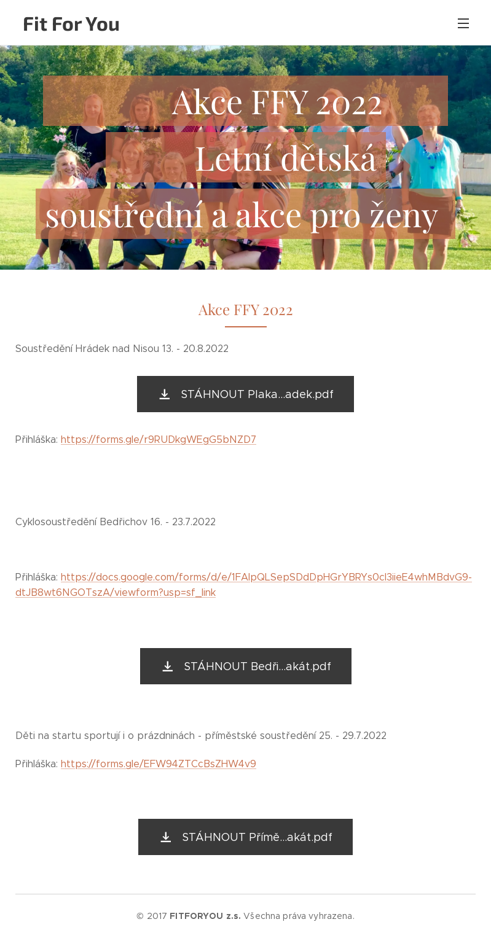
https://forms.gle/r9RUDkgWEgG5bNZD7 (158, 439)
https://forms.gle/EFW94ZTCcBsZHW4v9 (158, 764)
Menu (463, 23)
